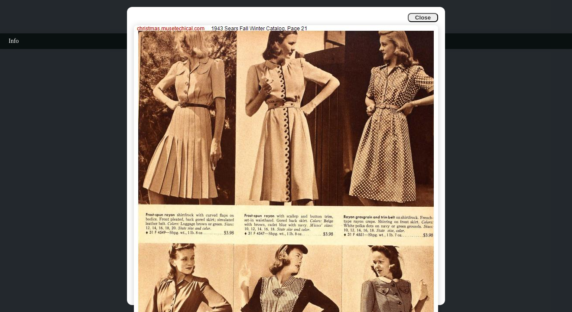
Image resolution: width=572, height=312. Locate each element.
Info (14, 41)
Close (423, 17)
